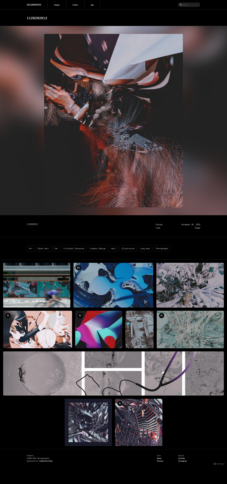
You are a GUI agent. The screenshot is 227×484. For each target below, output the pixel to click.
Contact (160, 461)
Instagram (182, 461)
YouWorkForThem (45, 461)
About (159, 458)
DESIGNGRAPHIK (34, 4)
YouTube (181, 458)
